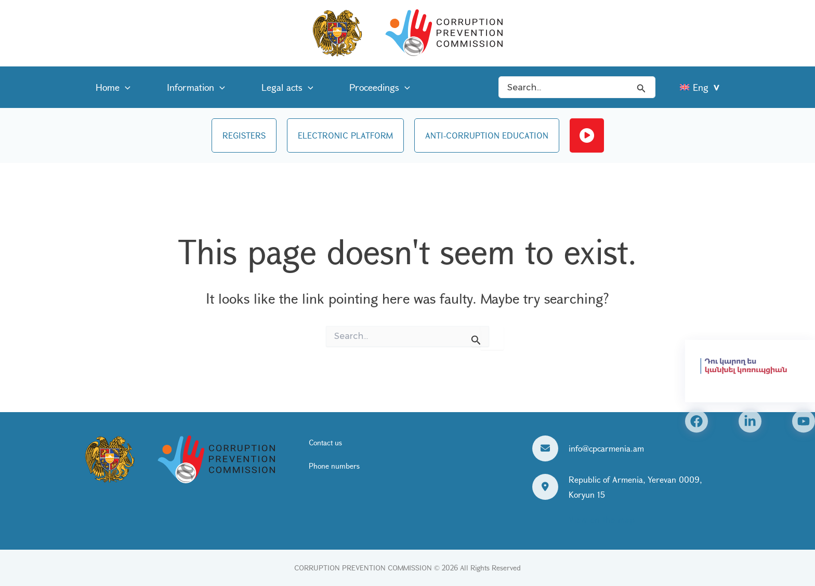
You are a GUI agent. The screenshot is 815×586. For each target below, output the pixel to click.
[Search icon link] (641, 87)
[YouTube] (803, 421)
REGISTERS (244, 135)
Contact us (325, 443)
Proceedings (343, 87)
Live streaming (587, 135)
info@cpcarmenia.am (606, 448)
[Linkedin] (750, 421)
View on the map (602, 519)
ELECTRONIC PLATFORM (345, 135)
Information (180, 87)
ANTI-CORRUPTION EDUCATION (486, 135)
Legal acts (261, 87)
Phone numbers (334, 466)
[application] (119, 87)
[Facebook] (696, 421)
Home (107, 87)
